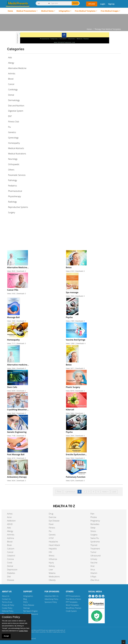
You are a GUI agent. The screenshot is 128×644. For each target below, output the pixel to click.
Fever (51, 524)
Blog (25, 599)
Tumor (93, 552)
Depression (12, 569)
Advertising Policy (51, 599)
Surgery (93, 534)
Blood (9, 541)
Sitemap (26, 608)
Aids (10, 57)
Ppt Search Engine (30, 611)
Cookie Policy (7, 608)
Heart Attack (54, 545)
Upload (91, 4)
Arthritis (10, 534)
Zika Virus (94, 580)
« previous (70, 491)
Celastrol (11, 555)
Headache (53, 541)
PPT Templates (72, 602)
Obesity (52, 580)
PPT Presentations (73, 596)
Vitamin (93, 573)
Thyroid (93, 545)
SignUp (111, 4)
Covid (9, 562)
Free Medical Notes (73, 599)
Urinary (93, 559)
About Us (5, 596)
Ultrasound (95, 555)
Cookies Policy (11, 617)
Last (114, 491)
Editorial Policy (7, 611)
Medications (54, 576)
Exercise (52, 517)
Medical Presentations (26, 11)
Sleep (92, 527)
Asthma (10, 538)
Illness (51, 555)
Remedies (94, 524)
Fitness (52, 527)
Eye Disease (54, 520)
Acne (9, 517)
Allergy (10, 531)
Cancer (10, 552)
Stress (93, 531)
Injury (51, 562)
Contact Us (6, 599)
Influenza (53, 559)
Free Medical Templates (85, 11)
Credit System (71, 611)
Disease (10, 580)
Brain (9, 545)
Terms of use (7, 602)
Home (10, 11)
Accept (6, 636)
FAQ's (25, 602)
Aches (9, 513)
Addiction (11, 520)
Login (102, 4)
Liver (51, 569)
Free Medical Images (109, 11)
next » (105, 491)
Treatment (95, 548)
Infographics (64, 11)
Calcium (10, 548)
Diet (9, 576)
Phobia (93, 517)
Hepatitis (53, 548)
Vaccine (93, 562)
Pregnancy (95, 520)
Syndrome (95, 541)
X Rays (93, 576)
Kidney (52, 566)
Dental (10, 566)
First (59, 491)
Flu (50, 531)
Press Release (28, 605)
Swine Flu (94, 538)
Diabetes (11, 573)
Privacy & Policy (8, 605)
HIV (50, 552)
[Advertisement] (64, 21)
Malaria (52, 573)
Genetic (52, 534)
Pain (92, 513)
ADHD (10, 524)
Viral (92, 566)
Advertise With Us (51, 596)
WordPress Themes (73, 608)
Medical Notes (47, 11)
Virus (92, 569)
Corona (10, 559)
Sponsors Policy (51, 602)
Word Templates (72, 605)
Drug (51, 513)
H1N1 (51, 538)
